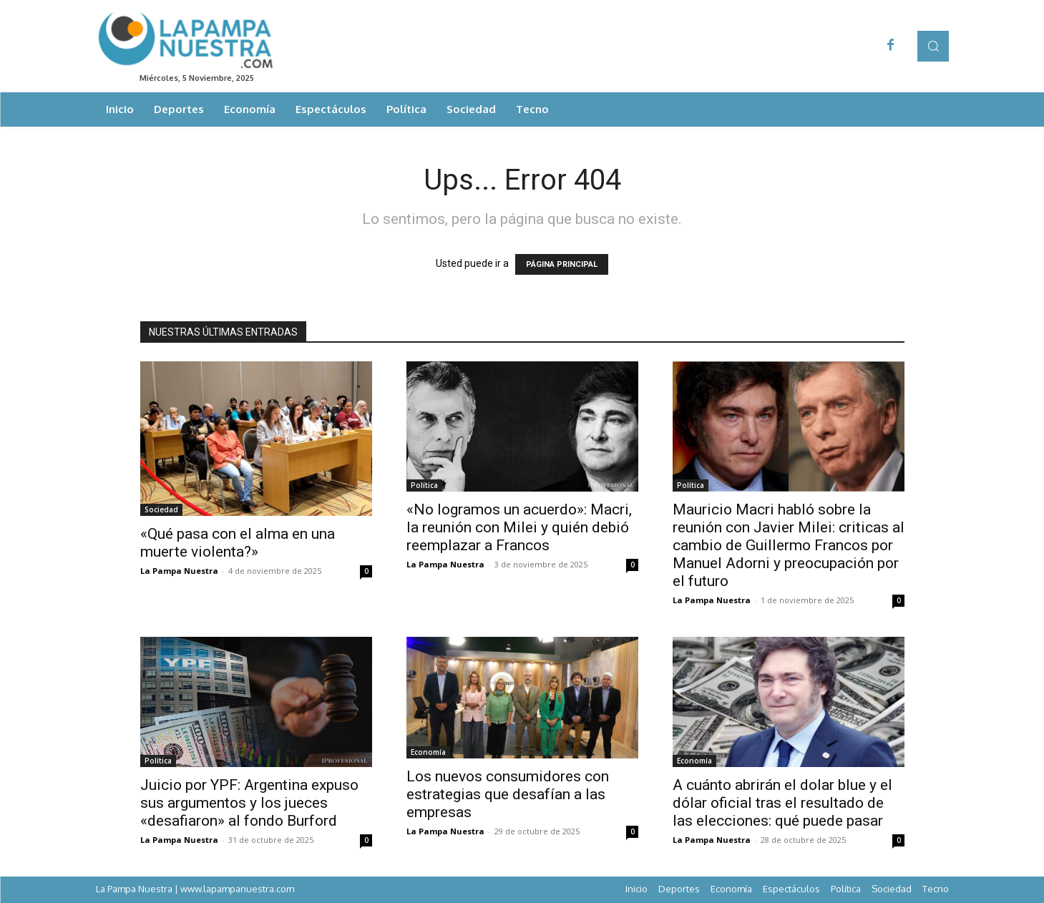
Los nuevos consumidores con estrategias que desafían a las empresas (507, 794)
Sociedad (161, 509)
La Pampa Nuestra (179, 570)
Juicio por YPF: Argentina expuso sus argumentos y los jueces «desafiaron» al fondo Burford (249, 802)
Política (424, 485)
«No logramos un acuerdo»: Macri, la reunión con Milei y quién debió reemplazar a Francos (519, 527)
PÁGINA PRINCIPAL (561, 264)
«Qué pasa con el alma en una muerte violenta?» (237, 542)
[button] (932, 46)
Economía (428, 752)
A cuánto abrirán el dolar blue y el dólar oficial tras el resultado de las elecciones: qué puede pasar (782, 802)
